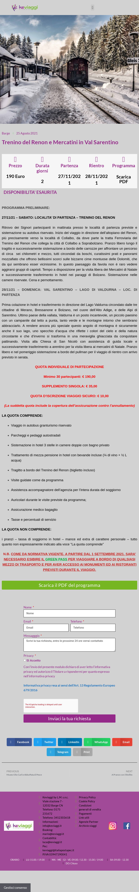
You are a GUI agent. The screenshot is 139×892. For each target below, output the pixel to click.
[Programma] (123, 159)
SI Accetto (33, 660)
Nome (28, 607)
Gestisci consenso (15, 887)
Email (27, 621)
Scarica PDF (123, 179)
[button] (92, 8)
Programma (123, 165)
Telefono (76, 621)
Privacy (29, 656)
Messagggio (32, 636)
